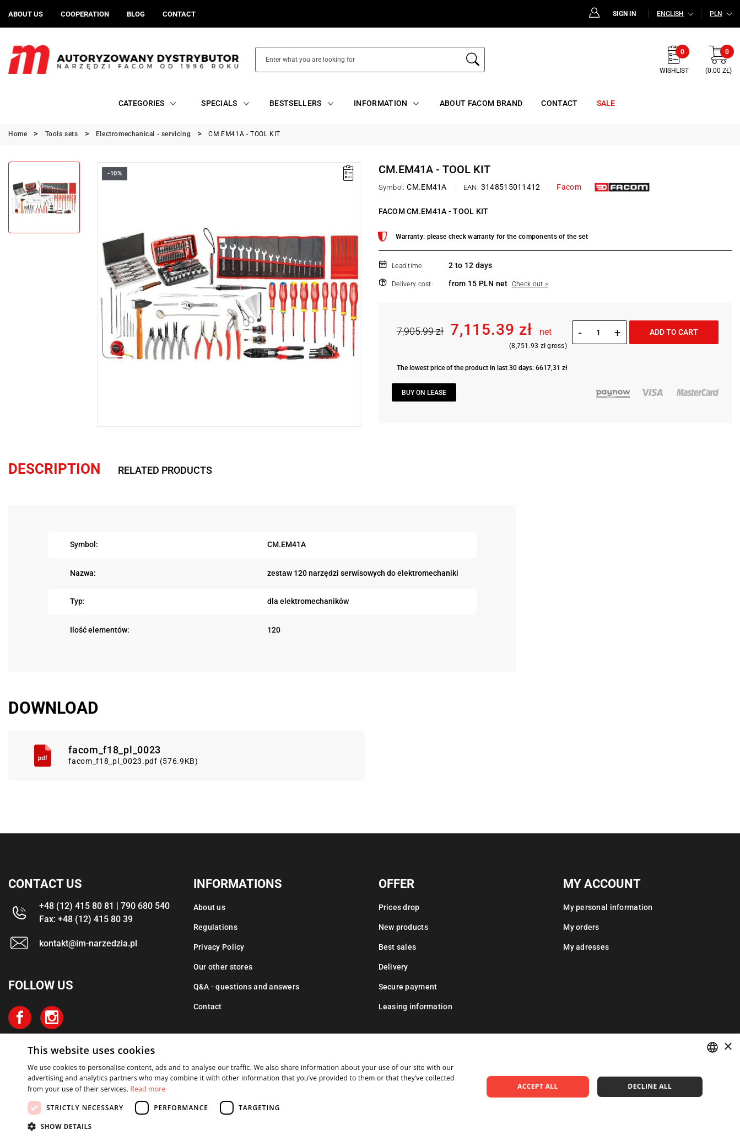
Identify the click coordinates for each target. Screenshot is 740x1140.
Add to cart (674, 332)
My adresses (586, 947)
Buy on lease (424, 393)
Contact (207, 1006)
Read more (148, 1089)
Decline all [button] (650, 1086)
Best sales (398, 947)
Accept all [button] (537, 1086)
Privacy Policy (219, 947)
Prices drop (399, 907)
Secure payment (408, 986)
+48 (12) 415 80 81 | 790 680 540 (104, 906)
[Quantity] (598, 333)
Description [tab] (54, 469)
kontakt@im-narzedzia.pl (88, 943)
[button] (248, 1126)
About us (209, 907)
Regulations (215, 927)
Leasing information (415, 1006)
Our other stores (222, 966)
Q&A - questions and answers (246, 986)
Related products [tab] (165, 470)
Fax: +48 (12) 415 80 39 (86, 919)
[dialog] (370, 1087)
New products (403, 927)
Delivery (393, 966)
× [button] (727, 1047)
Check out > (530, 284)
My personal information (607, 907)
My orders (581, 927)
